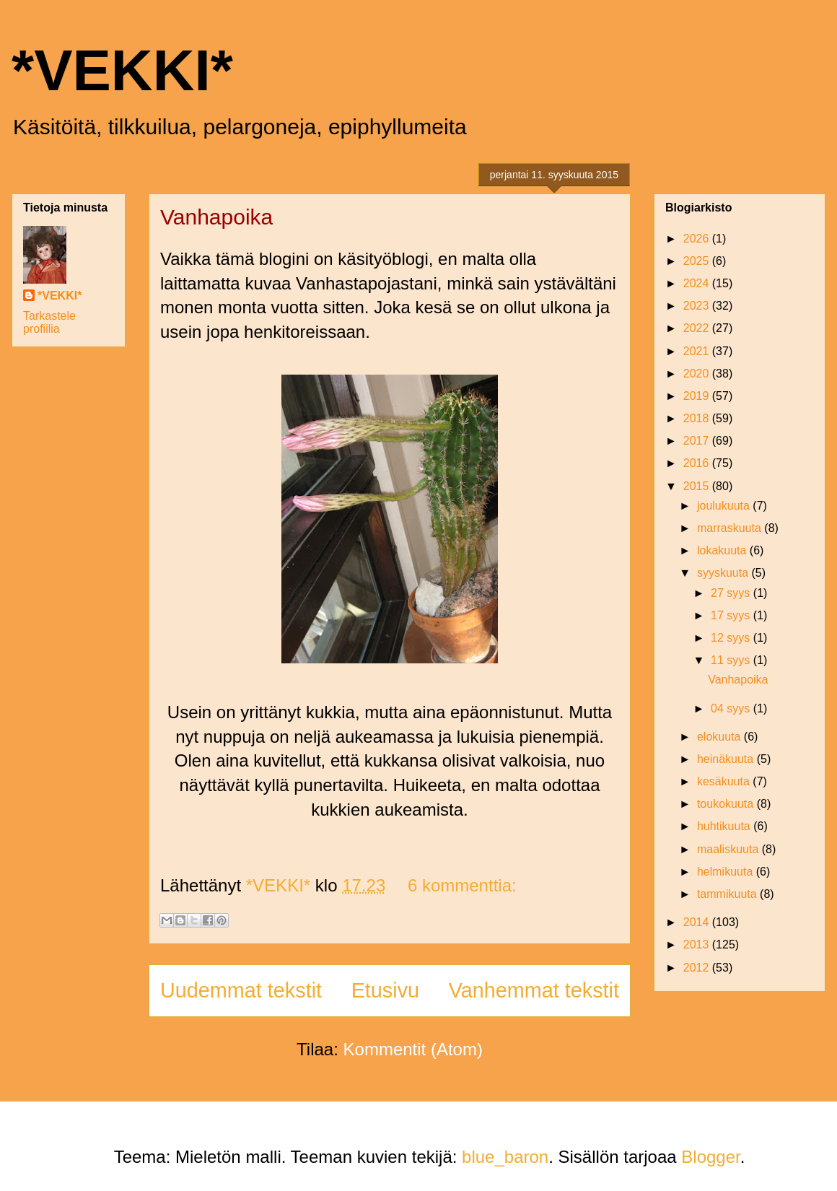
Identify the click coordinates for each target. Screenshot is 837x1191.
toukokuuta (727, 804)
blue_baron (505, 1156)
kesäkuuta (725, 781)
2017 (697, 441)
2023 (697, 306)
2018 (697, 418)
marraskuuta (730, 528)
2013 (697, 944)
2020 (697, 373)
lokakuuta (723, 550)
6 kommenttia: (462, 885)
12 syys (732, 638)
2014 (697, 922)
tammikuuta (728, 894)
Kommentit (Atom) (413, 1049)
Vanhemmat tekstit (534, 990)
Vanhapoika (216, 217)
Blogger (710, 1156)
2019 (697, 396)
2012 (697, 967)
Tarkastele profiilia (49, 322)
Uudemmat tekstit (241, 990)
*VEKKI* (122, 70)
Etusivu (385, 990)
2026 (697, 238)
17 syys (732, 615)
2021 (697, 351)
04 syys (732, 708)
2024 (697, 283)
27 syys (732, 593)
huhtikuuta (725, 826)
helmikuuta (726, 871)
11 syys (732, 660)
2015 (697, 486)
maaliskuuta (729, 849)
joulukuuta (725, 505)
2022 (697, 328)
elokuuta (720, 736)
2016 (697, 463)
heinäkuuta (727, 759)
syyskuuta (724, 573)
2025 (697, 261)
